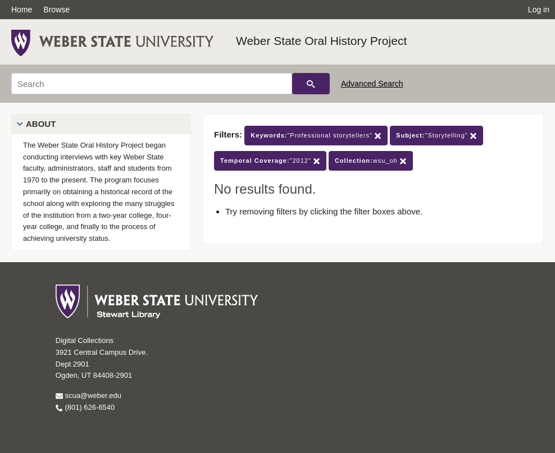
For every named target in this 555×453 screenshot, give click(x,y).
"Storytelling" (436, 135)
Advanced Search (372, 83)
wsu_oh (371, 160)
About (41, 124)
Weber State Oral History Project (321, 40)
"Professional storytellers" (316, 135)
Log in (538, 9)
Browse (56, 9)
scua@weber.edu (88, 395)
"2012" (270, 160)
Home (21, 9)
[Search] (151, 83)
